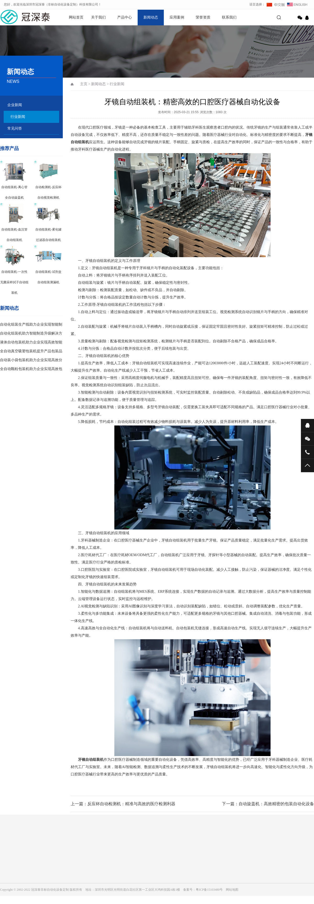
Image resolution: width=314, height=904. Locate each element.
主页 (83, 84)
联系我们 (229, 17)
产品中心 (124, 17)
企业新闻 (14, 105)
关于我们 (98, 17)
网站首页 (76, 17)
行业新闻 (17, 117)
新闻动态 (150, 17)
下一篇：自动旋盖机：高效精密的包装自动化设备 (268, 804)
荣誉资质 (203, 17)
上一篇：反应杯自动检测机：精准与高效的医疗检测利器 (123, 804)
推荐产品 (9, 148)
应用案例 (177, 17)
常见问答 (14, 128)
